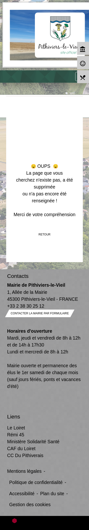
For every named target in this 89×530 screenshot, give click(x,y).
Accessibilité (22, 493)
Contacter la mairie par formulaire (40, 313)
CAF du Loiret (21, 448)
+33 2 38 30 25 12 (25, 306)
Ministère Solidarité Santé (33, 441)
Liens (13, 416)
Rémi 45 (15, 434)
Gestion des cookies (30, 504)
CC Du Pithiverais (25, 455)
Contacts (17, 276)
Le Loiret (16, 427)
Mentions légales (24, 471)
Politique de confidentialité (36, 482)
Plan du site (52, 493)
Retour (44, 234)
